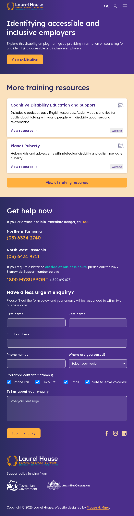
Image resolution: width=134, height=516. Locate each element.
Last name (77, 314)
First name (15, 314)
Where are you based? (87, 355)
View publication (25, 59)
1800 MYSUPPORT (27, 279)
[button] (125, 6)
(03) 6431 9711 (23, 256)
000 (86, 222)
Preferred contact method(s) (30, 375)
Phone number (18, 355)
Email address (18, 334)
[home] (25, 6)
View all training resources (67, 183)
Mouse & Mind (98, 507)
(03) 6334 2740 (24, 238)
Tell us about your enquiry (28, 391)
